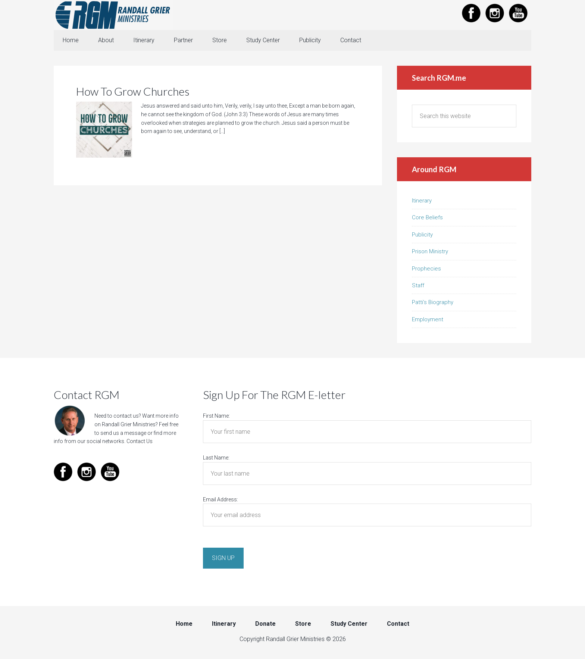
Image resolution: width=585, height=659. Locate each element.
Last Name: (216, 458)
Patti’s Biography (432, 302)
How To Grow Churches (133, 91)
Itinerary (422, 200)
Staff (418, 285)
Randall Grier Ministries (113, 15)
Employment (427, 319)
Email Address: (220, 499)
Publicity (422, 234)
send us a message (123, 433)
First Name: (216, 416)
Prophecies (426, 268)
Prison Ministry (430, 251)
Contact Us (139, 441)
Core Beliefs (427, 217)
